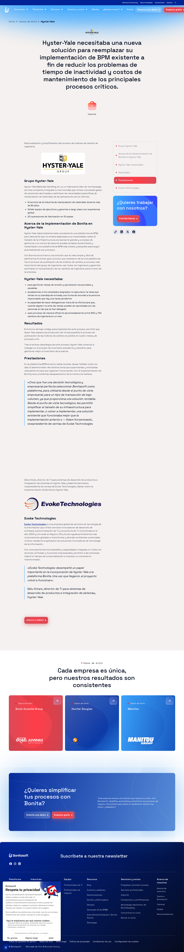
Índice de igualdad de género (22, 941)
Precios (130, 9)
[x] (127, 231)
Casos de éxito (28, 21)
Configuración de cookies (127, 941)
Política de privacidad (80, 941)
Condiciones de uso (102, 941)
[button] (169, 2)
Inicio (12, 21)
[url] (115, 231)
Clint (40, 946)
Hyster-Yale (48, 21)
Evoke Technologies (35, 524)
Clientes (95, 9)
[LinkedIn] (121, 231)
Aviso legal (61, 941)
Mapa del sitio (46, 941)
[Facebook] (133, 231)
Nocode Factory (52, 946)
